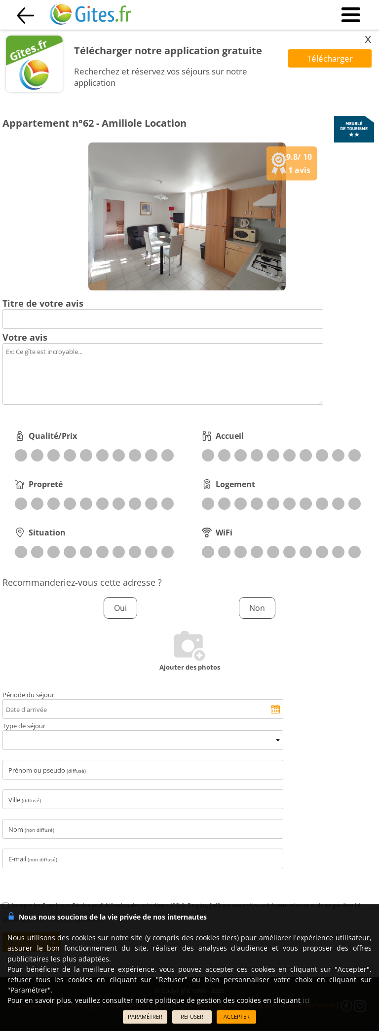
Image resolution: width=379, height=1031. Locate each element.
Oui (120, 608)
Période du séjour (28, 694)
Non (257, 608)
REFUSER (192, 1016)
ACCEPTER (237, 1016)
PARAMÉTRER (145, 1016)
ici (306, 1000)
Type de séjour (23, 725)
